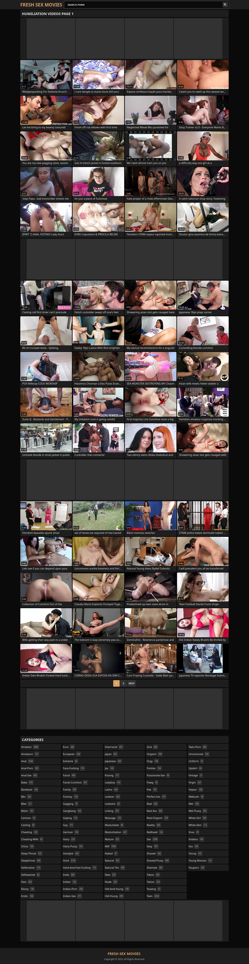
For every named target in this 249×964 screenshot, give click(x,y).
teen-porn (198, 747)
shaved (154, 853)
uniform (196, 761)
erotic (27, 896)
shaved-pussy (158, 860)
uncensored (199, 754)
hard (69, 860)
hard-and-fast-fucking (80, 867)
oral (152, 747)
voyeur (196, 789)
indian (70, 881)
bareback (29, 789)
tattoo (153, 881)
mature (112, 839)
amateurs (30, 754)
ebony (28, 889)
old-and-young (117, 889)
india (69, 874)
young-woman (201, 860)
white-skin (198, 825)
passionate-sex (158, 775)
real (152, 803)
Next (132, 683)
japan (111, 754)
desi (26, 881)
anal (27, 761)
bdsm (27, 810)
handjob (71, 853)
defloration (31, 867)
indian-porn (73, 889)
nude (111, 881)
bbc (26, 796)
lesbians (112, 803)
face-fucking (74, 768)
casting (28, 825)
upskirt (195, 768)
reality (154, 825)
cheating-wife (32, 839)
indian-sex (72, 896)
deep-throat (31, 853)
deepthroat (31, 860)
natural (112, 860)
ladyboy (113, 782)
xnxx (194, 832)
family (70, 789)
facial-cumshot (75, 782)
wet (194, 803)
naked (111, 853)
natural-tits (115, 867)
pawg (152, 782)
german (71, 832)
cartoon (28, 818)
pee (152, 789)
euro (69, 747)
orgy (153, 761)
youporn (197, 867)
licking (112, 810)
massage (113, 818)
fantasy (71, 796)
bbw (26, 803)
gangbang (72, 810)
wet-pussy (198, 810)
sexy (152, 846)
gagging (70, 803)
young (195, 853)
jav (109, 768)
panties (154, 768)
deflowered (30, 874)
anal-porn (30, 768)
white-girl (198, 818)
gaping (70, 818)
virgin (195, 782)
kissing (112, 775)
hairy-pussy (73, 846)
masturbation (116, 832)
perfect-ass (156, 796)
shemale (155, 867)
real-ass (155, 810)
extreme (70, 761)
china (27, 846)
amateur (30, 747)
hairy (69, 839)
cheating (29, 832)
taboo (153, 874)
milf (111, 846)
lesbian (112, 796)
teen (153, 896)
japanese (113, 761)
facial (69, 775)
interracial (114, 747)
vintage (196, 775)
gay (68, 825)
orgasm (155, 754)
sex (152, 839)
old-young (114, 896)
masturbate (114, 825)
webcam (196, 796)
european (72, 754)
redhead (155, 832)
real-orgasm (158, 818)
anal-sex (29, 775)
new (110, 874)
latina (111, 789)
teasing (154, 889)
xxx (194, 846)
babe (27, 782)
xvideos (196, 839)
